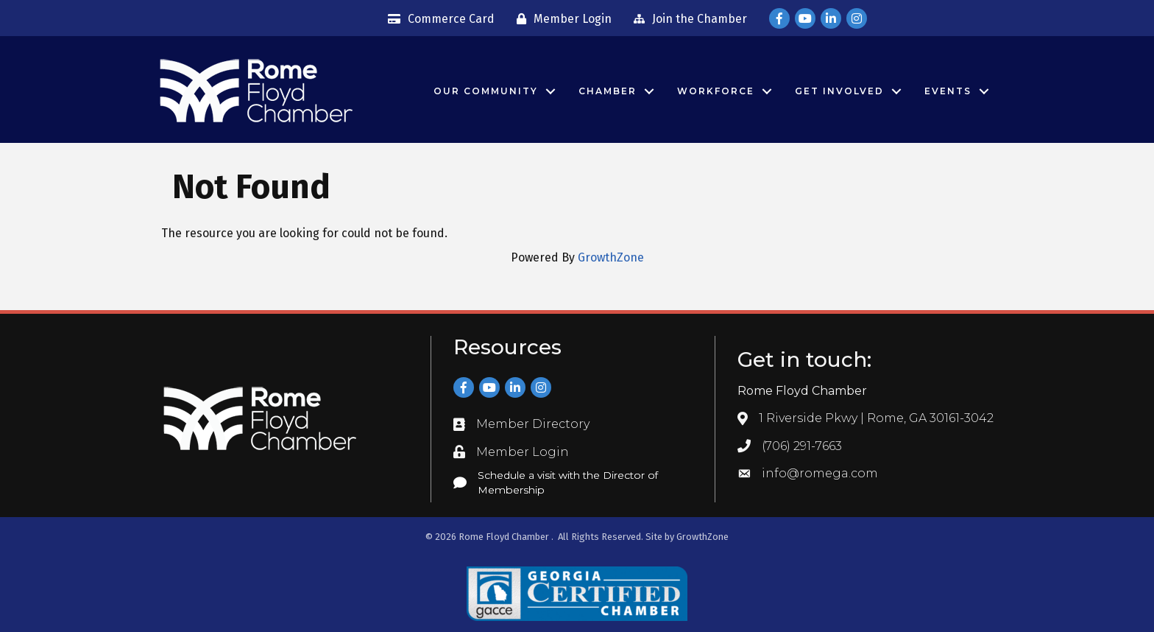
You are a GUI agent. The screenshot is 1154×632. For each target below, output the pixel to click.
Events (947, 90)
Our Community (485, 90)
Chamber (607, 90)
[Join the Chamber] (686, 19)
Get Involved (839, 90)
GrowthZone (611, 257)
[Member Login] (560, 19)
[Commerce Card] (437, 19)
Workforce (715, 90)
